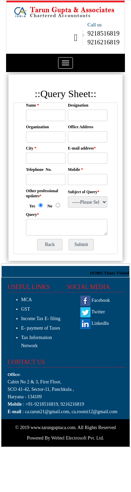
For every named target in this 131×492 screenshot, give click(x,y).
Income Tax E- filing (41, 318)
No (49, 206)
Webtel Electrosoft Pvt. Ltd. (77, 438)
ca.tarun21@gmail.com (46, 411)
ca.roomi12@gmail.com (94, 411)
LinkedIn (94, 323)
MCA (26, 299)
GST (25, 309)
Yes (32, 206)
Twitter (92, 311)
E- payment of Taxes (40, 328)
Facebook (95, 300)
